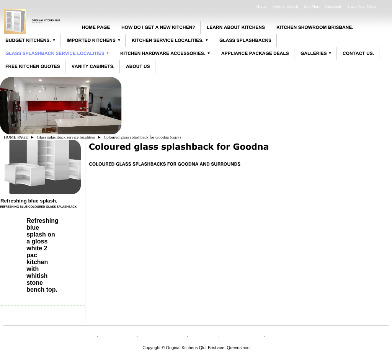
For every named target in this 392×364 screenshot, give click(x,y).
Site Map (311, 6)
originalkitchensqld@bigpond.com (196, 352)
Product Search (285, 6)
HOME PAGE (16, 137)
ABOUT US (117, 335)
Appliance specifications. (302, 335)
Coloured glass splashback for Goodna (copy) (142, 137)
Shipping (202, 335)
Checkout (333, 6)
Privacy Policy (241, 335)
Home (261, 6)
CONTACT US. (162, 335)
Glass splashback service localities (66, 137)
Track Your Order (362, 6)
